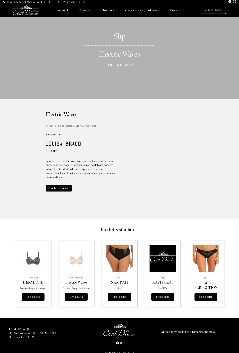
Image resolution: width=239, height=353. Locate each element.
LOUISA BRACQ (119, 65)
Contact (176, 10)
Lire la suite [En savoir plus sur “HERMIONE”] (33, 296)
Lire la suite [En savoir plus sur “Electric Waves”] (76, 296)
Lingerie (70, 125)
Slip (77, 125)
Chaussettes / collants (142, 10)
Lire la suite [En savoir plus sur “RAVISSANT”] (162, 296)
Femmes (85, 10)
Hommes (108, 10)
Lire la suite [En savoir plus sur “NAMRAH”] (119, 296)
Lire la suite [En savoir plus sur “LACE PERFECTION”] (206, 296)
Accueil (62, 10)
